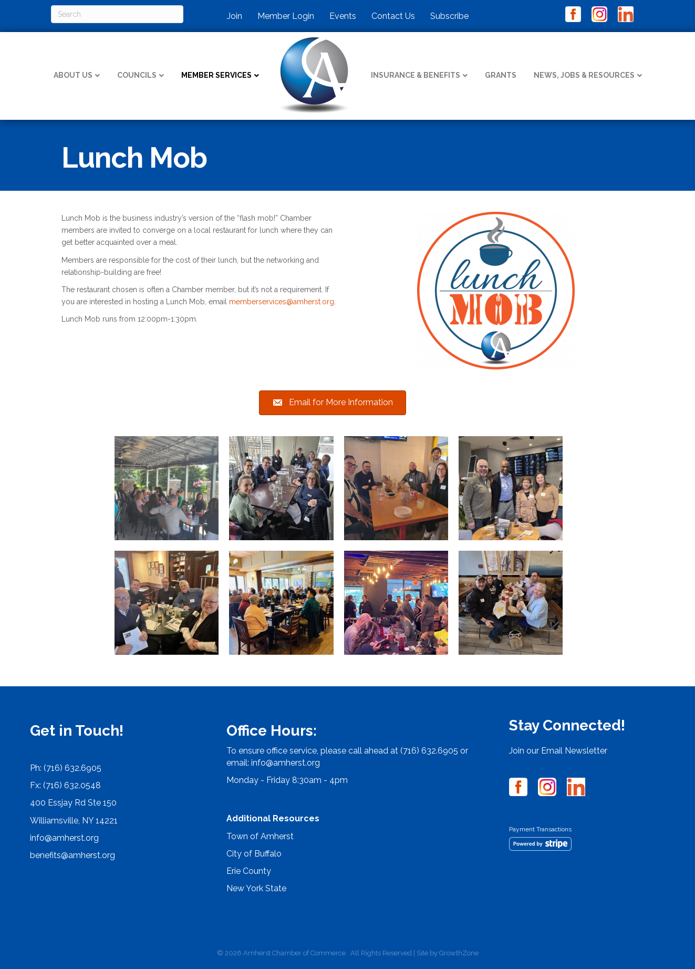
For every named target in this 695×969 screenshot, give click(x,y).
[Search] (117, 14)
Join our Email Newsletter (558, 751)
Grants (500, 75)
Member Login (285, 16)
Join (234, 16)
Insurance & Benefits (415, 75)
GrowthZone (459, 953)
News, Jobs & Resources (584, 75)
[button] (332, 402)
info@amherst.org (64, 838)
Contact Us (393, 16)
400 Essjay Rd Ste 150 (73, 803)
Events (342, 16)
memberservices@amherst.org (281, 301)
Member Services (216, 75)
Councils (137, 75)
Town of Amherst (260, 836)
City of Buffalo (254, 854)
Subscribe (449, 16)
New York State (256, 888)
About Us (73, 75)
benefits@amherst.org (72, 855)
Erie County (248, 871)
